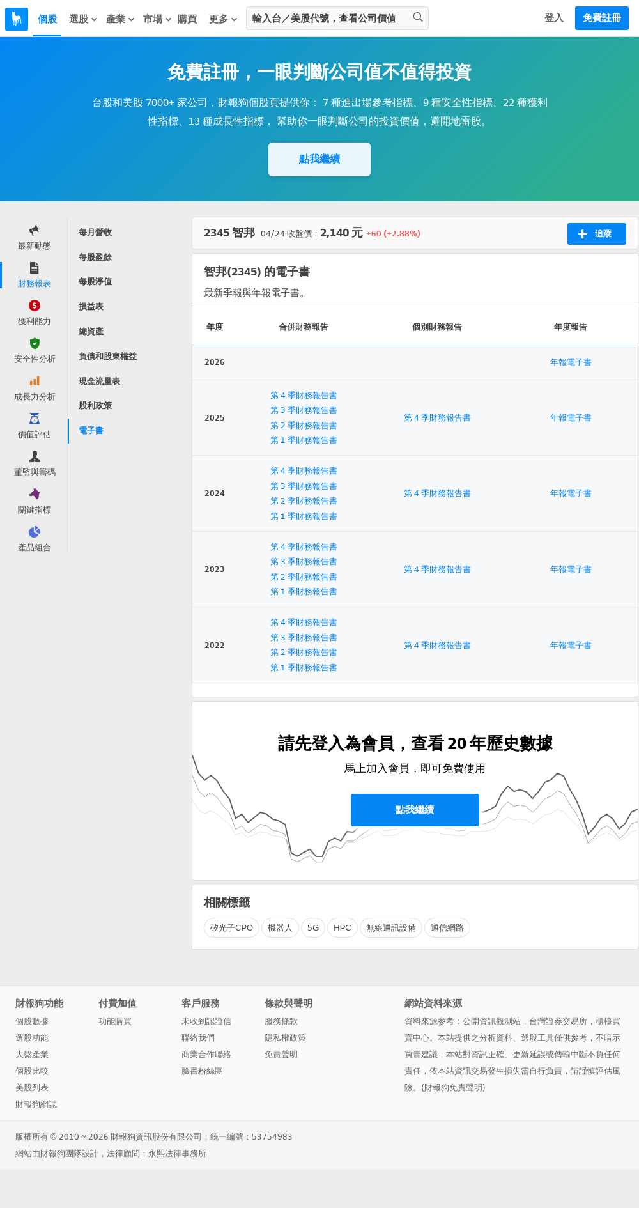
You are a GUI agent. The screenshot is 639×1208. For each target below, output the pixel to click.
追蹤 (595, 234)
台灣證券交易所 (558, 1021)
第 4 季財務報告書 (303, 395)
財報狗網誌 (36, 1104)
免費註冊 (602, 18)
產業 (120, 19)
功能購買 (115, 1021)
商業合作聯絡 (206, 1054)
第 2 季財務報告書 (303, 425)
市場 (158, 19)
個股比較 (32, 1071)
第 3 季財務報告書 (303, 410)
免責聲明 (281, 1054)
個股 (47, 19)
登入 (554, 18)
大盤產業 (32, 1054)
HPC (342, 928)
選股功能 (32, 1037)
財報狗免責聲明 (453, 1087)
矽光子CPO (231, 928)
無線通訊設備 (391, 928)
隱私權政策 (285, 1037)
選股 (83, 19)
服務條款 (281, 1021)
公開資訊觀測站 (492, 1021)
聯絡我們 (198, 1037)
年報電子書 (571, 362)
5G (313, 928)
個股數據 (32, 1021)
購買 (187, 19)
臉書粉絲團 (202, 1071)
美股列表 (32, 1087)
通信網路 (447, 928)
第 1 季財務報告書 (303, 440)
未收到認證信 (206, 1021)
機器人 (280, 928)
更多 (223, 19)
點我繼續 (319, 159)
